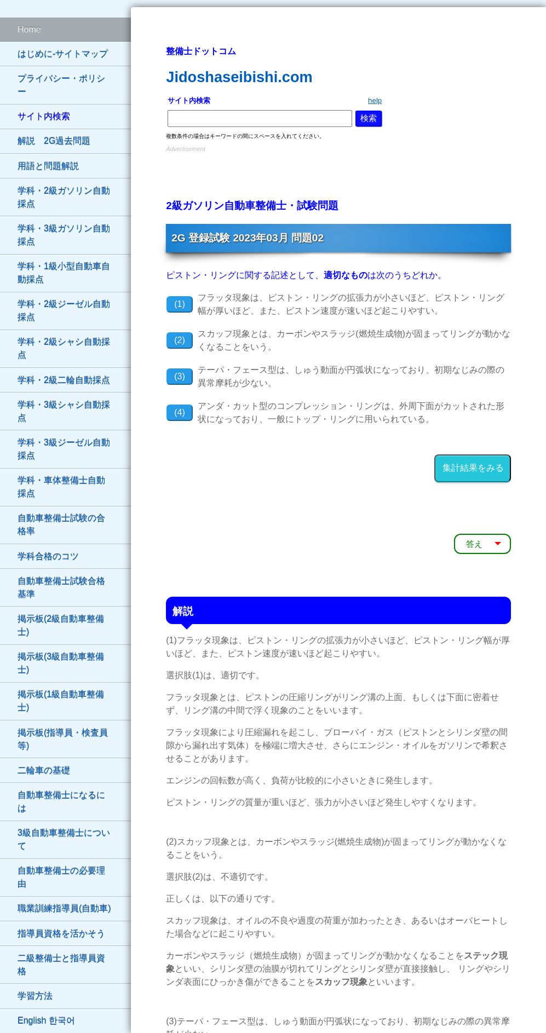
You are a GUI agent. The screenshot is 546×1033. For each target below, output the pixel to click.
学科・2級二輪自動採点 (64, 380)
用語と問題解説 (48, 166)
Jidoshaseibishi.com (239, 76)
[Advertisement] (338, 171)
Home (29, 29)
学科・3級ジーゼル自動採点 (64, 449)
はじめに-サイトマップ (63, 54)
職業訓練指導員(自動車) (64, 908)
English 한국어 (46, 1020)
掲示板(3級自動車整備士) (61, 663)
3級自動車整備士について (64, 839)
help (375, 100)
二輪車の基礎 (44, 770)
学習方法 (35, 996)
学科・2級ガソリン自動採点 (64, 197)
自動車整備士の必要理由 (61, 877)
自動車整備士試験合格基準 (61, 587)
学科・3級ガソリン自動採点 (64, 235)
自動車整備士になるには (61, 801)
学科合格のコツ (48, 556)
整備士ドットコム (201, 51)
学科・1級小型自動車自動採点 (64, 273)
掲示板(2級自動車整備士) (61, 625)
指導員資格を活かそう (61, 933)
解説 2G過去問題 (54, 141)
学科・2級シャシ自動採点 (64, 348)
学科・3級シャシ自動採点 (64, 411)
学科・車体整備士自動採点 (61, 487)
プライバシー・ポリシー (61, 85)
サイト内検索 (44, 116)
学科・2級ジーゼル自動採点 (64, 310)
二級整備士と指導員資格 (61, 965)
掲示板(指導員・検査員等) (63, 739)
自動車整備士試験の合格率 (61, 524)
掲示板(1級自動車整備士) (61, 701)
